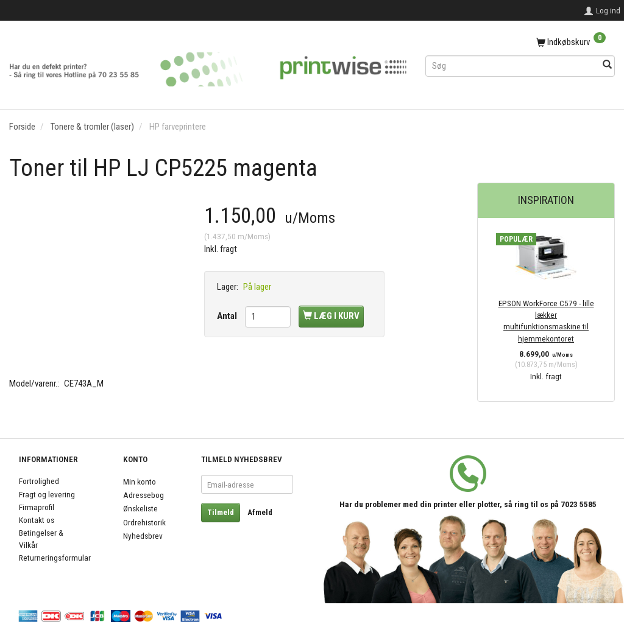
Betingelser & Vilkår (41, 538)
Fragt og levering (47, 494)
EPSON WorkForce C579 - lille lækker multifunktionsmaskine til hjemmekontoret (546, 320)
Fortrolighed (39, 481)
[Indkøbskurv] (520, 42)
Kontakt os (36, 520)
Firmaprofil (36, 507)
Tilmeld (220, 512)
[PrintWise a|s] (208, 65)
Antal (228, 315)
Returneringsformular (55, 557)
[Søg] (607, 65)
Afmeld (259, 512)
